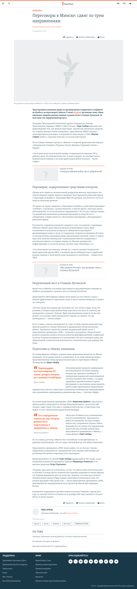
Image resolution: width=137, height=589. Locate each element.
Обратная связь (41, 573)
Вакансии (39, 577)
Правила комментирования (46, 565)
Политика (37, 11)
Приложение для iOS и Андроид (15, 565)
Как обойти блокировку (12, 581)
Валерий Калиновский (41, 27)
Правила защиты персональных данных (51, 581)
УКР (118, 3)
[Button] (68, 37)
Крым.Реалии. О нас (43, 561)
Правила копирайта (43, 569)
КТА (124, 3)
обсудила (77, 113)
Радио (5, 573)
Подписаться (7, 569)
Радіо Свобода (55, 27)
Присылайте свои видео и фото (14, 561)
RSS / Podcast (7, 577)
